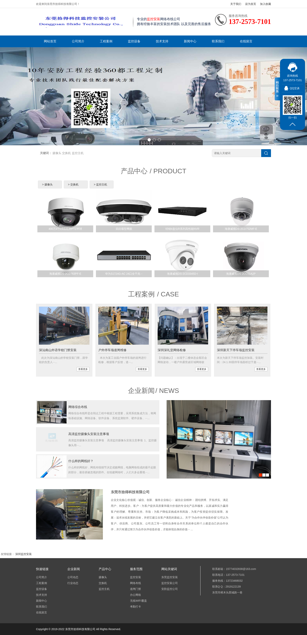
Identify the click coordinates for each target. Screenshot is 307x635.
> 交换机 (73, 184)
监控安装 (135, 577)
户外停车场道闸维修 (112, 350)
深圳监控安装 (23, 554)
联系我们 (218, 41)
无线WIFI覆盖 (138, 600)
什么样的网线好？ (80, 461)
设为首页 (250, 3)
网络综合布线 (77, 407)
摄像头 (56, 153)
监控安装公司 (169, 583)
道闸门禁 (135, 588)
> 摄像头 (47, 184)
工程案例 (106, 41)
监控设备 (134, 41)
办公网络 (135, 594)
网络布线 (135, 583)
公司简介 (78, 41)
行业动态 (72, 583)
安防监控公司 (169, 588)
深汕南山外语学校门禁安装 (58, 350)
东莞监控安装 (169, 577)
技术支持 (162, 41)
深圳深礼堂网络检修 (172, 350)
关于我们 (235, 3)
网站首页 (50, 41)
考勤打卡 (135, 606)
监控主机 (78, 153)
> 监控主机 (100, 184)
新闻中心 (190, 41)
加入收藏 (265, 3)
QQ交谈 (295, 88)
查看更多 (83, 369)
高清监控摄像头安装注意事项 (88, 434)
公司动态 (72, 577)
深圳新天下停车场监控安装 (236, 350)
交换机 (66, 153)
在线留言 (246, 41)
